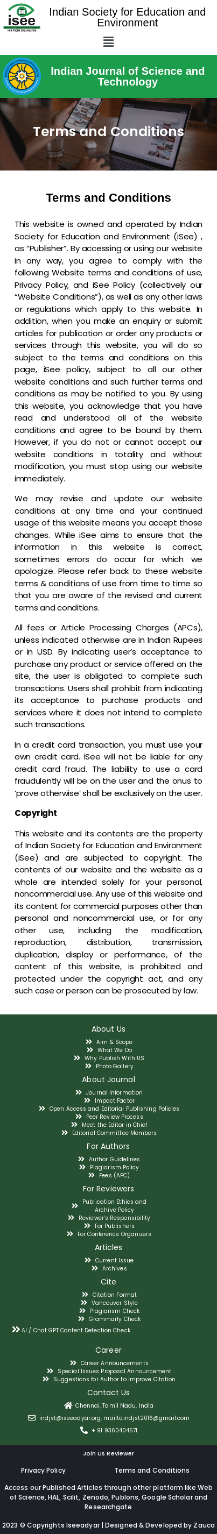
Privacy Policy (43, 1470)
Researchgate (108, 1506)
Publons (124, 1497)
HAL (53, 1497)
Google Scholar (168, 1497)
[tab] (108, 1329)
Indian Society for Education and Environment (127, 17)
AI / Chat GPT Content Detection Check (76, 1330)
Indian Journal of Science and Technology (128, 76)
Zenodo (95, 1497)
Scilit (71, 1497)
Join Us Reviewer (109, 1453)
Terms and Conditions (152, 1470)
